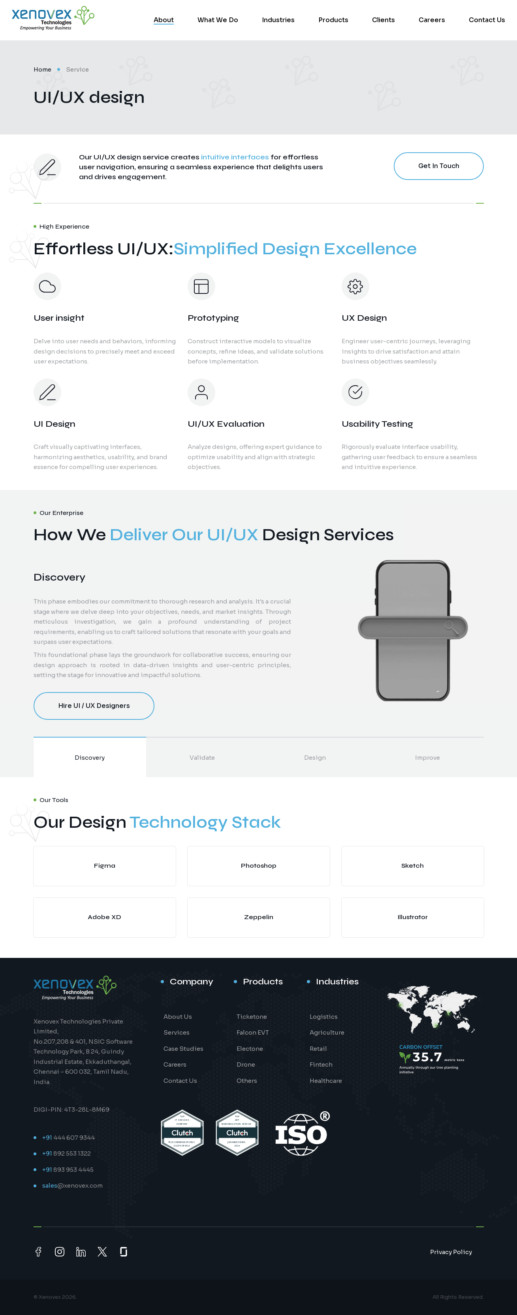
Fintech (321, 1064)
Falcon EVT (253, 1032)
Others (247, 1080)
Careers (432, 20)
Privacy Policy (451, 1252)
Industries (278, 20)
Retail (318, 1048)
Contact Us (487, 20)
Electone (250, 1048)
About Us (178, 1016)
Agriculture (327, 1032)
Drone (246, 1064)
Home (42, 69)
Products (333, 20)
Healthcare (326, 1080)
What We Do (217, 20)
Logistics (324, 1016)
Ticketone (252, 1016)
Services (177, 1032)
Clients (383, 20)
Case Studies (183, 1048)
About (164, 20)
